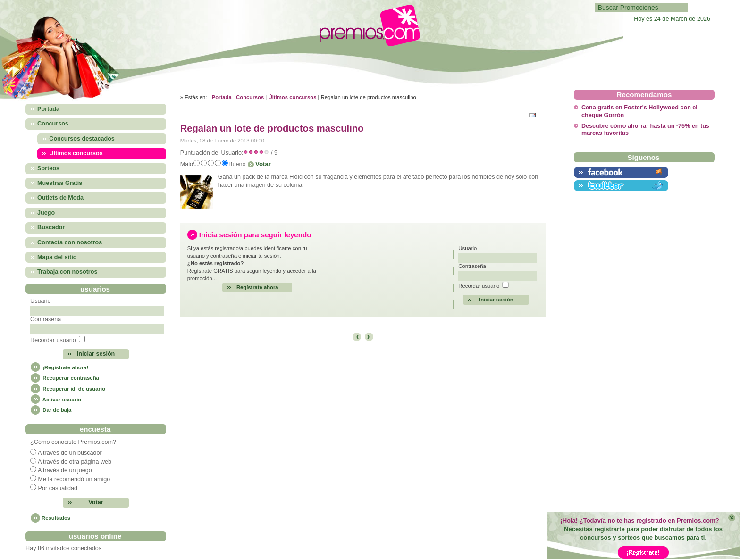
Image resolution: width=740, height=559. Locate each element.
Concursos (250, 97)
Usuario (40, 301)
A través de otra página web (74, 462)
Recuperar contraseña (64, 378)
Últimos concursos (292, 97)
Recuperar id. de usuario (67, 389)
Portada (222, 97)
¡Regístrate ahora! (59, 367)
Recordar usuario (53, 340)
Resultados (56, 518)
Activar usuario (55, 399)
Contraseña (45, 319)
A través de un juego (65, 470)
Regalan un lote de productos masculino (272, 128)
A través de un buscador (70, 453)
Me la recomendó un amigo (74, 479)
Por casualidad (57, 488)
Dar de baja (50, 410)
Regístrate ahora (257, 287)
